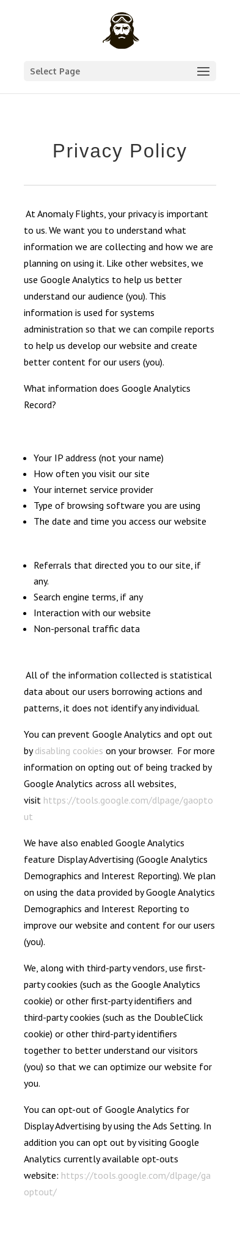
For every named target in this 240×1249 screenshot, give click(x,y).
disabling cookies (69, 750)
